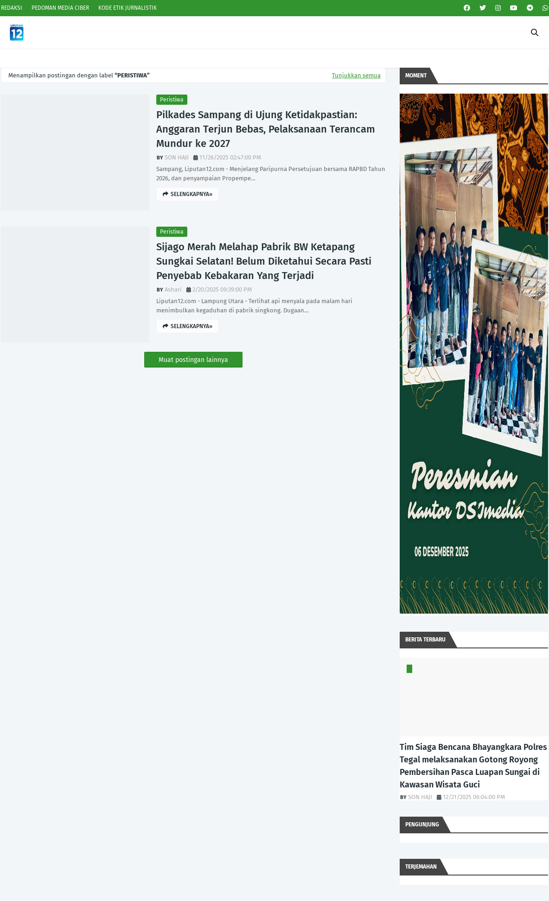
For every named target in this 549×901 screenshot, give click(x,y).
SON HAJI (177, 157)
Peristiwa (172, 99)
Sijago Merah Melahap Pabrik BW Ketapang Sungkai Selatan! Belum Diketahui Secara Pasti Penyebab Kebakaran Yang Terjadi (263, 261)
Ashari (173, 289)
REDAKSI (11, 8)
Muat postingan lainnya (193, 360)
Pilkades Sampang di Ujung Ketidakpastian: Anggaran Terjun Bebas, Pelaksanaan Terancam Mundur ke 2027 (265, 129)
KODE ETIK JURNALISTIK (127, 8)
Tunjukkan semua (356, 75)
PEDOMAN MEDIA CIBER (60, 8)
